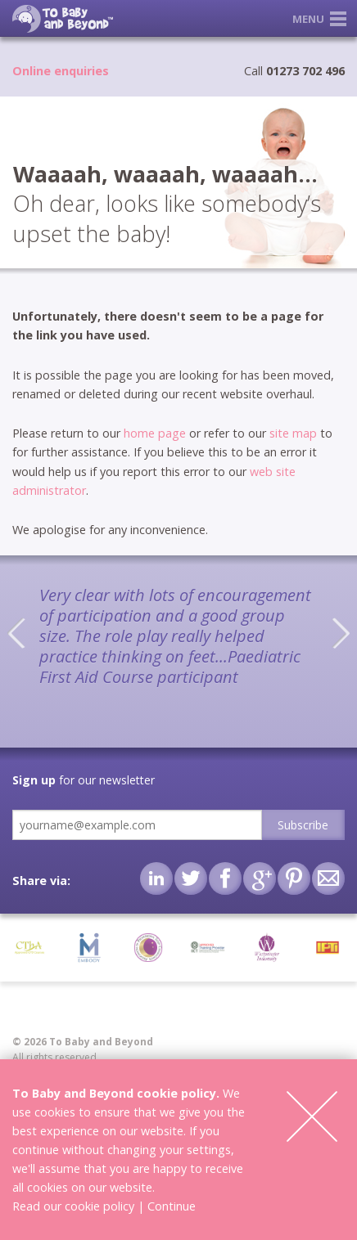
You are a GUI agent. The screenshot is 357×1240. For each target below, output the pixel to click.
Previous (16, 633)
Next (340, 633)
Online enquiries (60, 71)
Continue (171, 1206)
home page (155, 433)
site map (293, 433)
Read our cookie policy (73, 1206)
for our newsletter (83, 780)
